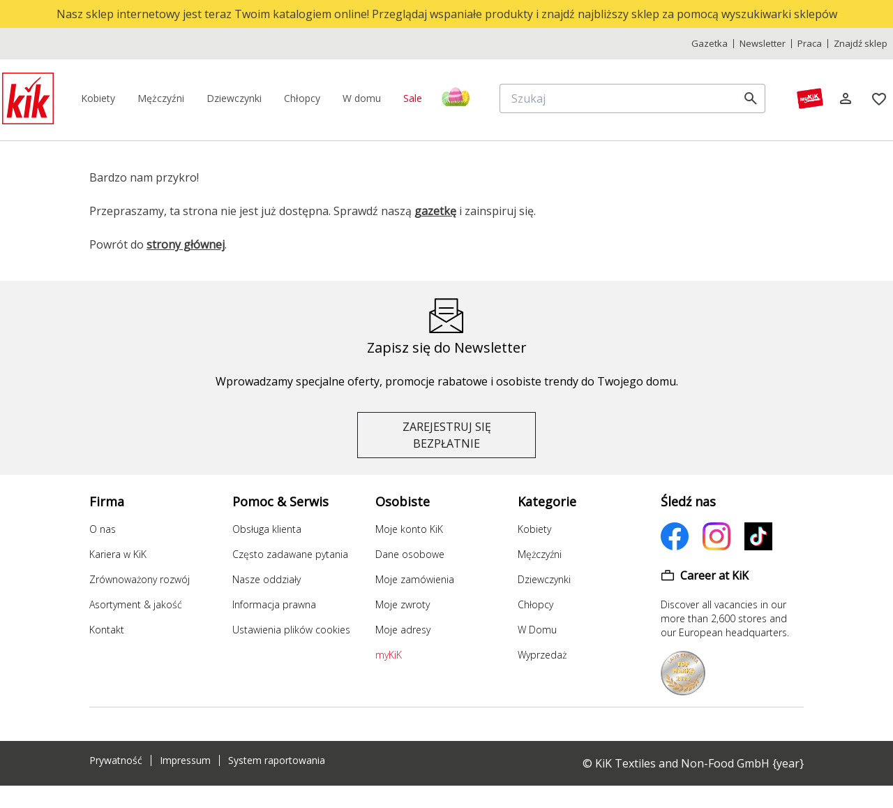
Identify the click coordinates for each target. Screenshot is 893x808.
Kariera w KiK (118, 554)
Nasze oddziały (266, 579)
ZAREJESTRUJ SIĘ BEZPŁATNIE (447, 435)
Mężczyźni (540, 554)
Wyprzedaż (542, 654)
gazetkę (435, 211)
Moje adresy (402, 629)
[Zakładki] (879, 98)
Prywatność (115, 760)
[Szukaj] (621, 98)
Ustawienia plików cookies (291, 629)
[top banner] (446, 14)
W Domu (537, 629)
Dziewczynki (544, 579)
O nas (102, 529)
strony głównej (186, 244)
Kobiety (534, 529)
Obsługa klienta (266, 529)
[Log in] (846, 98)
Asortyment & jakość (135, 604)
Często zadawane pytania (290, 554)
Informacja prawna (274, 604)
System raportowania (276, 760)
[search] (751, 98)
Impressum (185, 760)
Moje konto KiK (409, 529)
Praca (809, 43)
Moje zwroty (402, 604)
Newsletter (763, 43)
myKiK (388, 654)
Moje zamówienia (414, 579)
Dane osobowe (409, 554)
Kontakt (106, 629)
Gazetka (709, 43)
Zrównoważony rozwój (139, 579)
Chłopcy (535, 604)
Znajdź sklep (860, 43)
